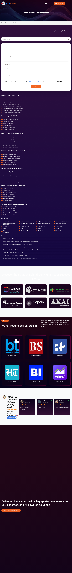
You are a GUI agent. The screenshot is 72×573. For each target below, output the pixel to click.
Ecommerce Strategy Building (8, 493)
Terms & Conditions (41, 495)
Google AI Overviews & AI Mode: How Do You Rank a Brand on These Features (21, 258)
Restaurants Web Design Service (9, 522)
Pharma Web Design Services (8, 517)
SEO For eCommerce (6, 467)
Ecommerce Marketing (6, 500)
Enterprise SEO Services (7, 481)
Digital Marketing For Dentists (8, 479)
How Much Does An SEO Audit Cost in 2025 (13, 252)
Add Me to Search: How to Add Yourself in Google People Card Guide (19, 247)
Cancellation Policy (41, 497)
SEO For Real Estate (6, 465)
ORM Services (4, 463)
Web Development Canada (43, 467)
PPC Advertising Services (7, 456)
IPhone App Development (43, 472)
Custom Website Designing (43, 456)
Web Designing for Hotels (7, 512)
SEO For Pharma (5, 474)
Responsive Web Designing (43, 454)
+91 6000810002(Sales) (7, 550)
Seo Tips (3, 506)
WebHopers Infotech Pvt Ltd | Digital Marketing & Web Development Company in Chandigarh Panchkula (12, 401)
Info (2, 504)
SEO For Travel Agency (6, 472)
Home (2, 22)
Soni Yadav (45, 401)
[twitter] (20, 569)
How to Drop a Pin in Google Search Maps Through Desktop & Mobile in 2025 (20, 241)
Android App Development (43, 474)
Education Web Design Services (8, 519)
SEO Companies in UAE (8, 238)
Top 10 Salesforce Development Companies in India (15, 255)
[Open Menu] (46, 3)
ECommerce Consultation (7, 491)
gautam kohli (27, 401)
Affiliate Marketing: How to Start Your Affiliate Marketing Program (18, 244)
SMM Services (4, 458)
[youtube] (13, 569)
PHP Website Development (43, 461)
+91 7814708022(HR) (6, 553)
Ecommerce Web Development (8, 495)
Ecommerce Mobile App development (10, 497)
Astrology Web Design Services (8, 515)
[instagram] (6, 569)
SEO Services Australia (6, 461)
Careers (39, 491)
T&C (30, 81)
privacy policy (36, 81)
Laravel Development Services (44, 477)
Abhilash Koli (62, 401)
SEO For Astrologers (6, 470)
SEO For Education (5, 477)
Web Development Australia (43, 465)
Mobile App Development (43, 470)
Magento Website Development (44, 463)
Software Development (42, 479)
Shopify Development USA (7, 502)
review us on (12, 417)
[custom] (58, 31)
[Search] (69, 39)
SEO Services (4, 454)
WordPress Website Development (45, 458)
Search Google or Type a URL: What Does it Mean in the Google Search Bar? (20, 249)
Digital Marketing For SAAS (7, 483)
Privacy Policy (40, 493)
